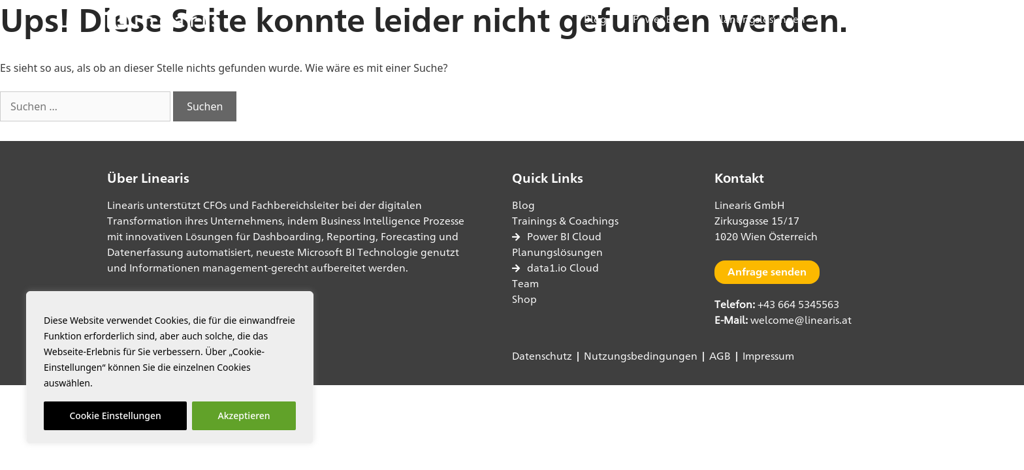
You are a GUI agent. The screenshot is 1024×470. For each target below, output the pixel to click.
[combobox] (85, 106)
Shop (856, 19)
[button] (901, 19)
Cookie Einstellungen (115, 415)
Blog (595, 19)
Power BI (660, 19)
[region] (169, 367)
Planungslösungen (766, 19)
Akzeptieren (244, 415)
